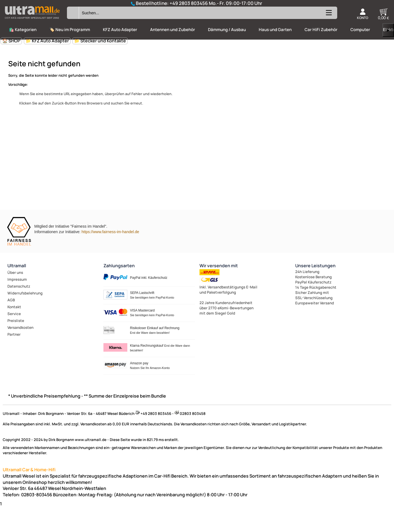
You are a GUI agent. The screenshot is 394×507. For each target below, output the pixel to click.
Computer (360, 29)
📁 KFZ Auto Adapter (47, 41)
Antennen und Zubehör (172, 29)
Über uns (15, 272)
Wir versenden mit (218, 266)
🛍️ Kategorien (22, 29)
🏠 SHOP (11, 41)
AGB (11, 299)
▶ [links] (388, 30)
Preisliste (15, 320)
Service (14, 313)
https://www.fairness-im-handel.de (110, 232)
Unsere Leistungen (315, 266)
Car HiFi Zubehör (321, 29)
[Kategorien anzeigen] (328, 15)
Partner (14, 334)
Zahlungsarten (119, 266)
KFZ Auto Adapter (120, 29)
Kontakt (14, 306)
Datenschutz (18, 286)
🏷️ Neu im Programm (69, 29)
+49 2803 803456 (189, 3)
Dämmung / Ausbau (227, 29)
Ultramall (16, 266)
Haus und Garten (275, 29)
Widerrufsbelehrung (25, 293)
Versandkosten (20, 327)
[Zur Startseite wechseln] (32, 20)
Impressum (17, 279)
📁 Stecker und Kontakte (100, 41)
